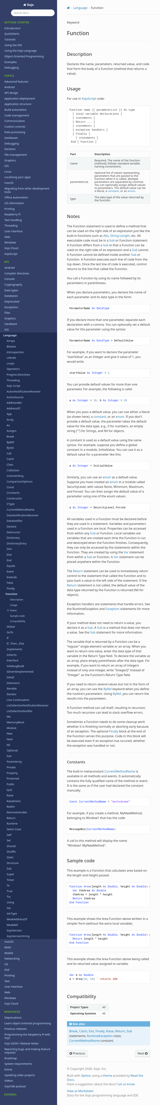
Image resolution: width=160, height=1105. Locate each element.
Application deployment (19, 61)
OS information (14, 165)
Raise (10, 758)
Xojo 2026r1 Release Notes (21, 1006)
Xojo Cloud (11, 210)
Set (9, 803)
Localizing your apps (17, 139)
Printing (9, 171)
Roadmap (10, 1021)
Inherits (12, 617)
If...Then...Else (15, 606)
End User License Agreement (22, 1094)
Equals (11, 528)
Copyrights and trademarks (21, 1088)
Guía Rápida (12, 1063)
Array (10, 382)
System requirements (18, 1026)
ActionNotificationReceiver (24, 354)
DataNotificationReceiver (23, 478)
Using (10, 865)
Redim (11, 769)
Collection (13, 433)
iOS (6, 128)
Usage (13, 567)
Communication (14, 83)
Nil (8, 707)
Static (10, 820)
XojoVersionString (18, 898)
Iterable (12, 651)
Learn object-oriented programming (27, 986)
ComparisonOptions (20, 444)
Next (10, 702)
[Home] (68, 7)
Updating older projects (19, 1037)
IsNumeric (13, 645)
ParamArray (14, 724)
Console (9, 241)
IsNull (10, 640)
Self (9, 797)
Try (9, 859)
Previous (77, 1053)
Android (9, 49)
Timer (10, 842)
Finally (11, 551)
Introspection (15, 315)
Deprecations (12, 980)
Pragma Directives (18, 337)
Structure (13, 825)
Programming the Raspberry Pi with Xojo (27, 998)
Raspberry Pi (12, 177)
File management (15, 117)
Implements (14, 612)
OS (6, 927)
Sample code (17, 578)
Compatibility (17, 583)
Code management (16, 78)
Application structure (17, 66)
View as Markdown (80, 1091)
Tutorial (9, 1074)
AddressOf (13, 371)
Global (11, 589)
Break (10, 399)
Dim (9, 511)
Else (9, 517)
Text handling (13, 182)
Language (9, 298)
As (8, 388)
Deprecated (11, 264)
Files (7, 275)
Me (9, 679)
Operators (13, 331)
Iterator (12, 657)
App (9, 376)
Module (11, 690)
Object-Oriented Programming (24, 19)
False (10, 545)
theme (107, 1075)
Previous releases (15, 991)
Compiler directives (16, 236)
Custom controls (14, 89)
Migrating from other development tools (26, 152)
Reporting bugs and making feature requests (27, 1013)
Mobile (8, 915)
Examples (10, 24)
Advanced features (16, 44)
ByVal (10, 410)
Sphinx (86, 1075)
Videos (8, 1043)
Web (7, 199)
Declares (9, 111)
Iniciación (10, 1068)
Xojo (30, 5)
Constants (13, 455)
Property (12, 735)
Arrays (11, 303)
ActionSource (15, 360)
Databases (11, 100)
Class (10, 427)
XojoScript (10, 216)
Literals (11, 320)
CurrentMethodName (20, 472)
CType (10, 466)
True (9, 853)
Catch (10, 421)
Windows (10, 205)
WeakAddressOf (17, 882)
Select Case (14, 792)
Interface (12, 623)
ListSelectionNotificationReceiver (28, 668)
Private (11, 730)
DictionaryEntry (16, 506)
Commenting (15, 438)
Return (11, 780)
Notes (12, 573)
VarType (12, 876)
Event (10, 534)
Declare (11, 489)
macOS (9, 145)
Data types (11, 253)
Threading (11, 188)
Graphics (10, 123)
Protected (13, 741)
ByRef (10, 405)
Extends (12, 540)
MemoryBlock (15, 685)
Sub (9, 831)
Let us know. (126, 1084)
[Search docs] (33, 12)
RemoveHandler (17, 775)
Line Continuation (18, 662)
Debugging (11, 30)
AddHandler (14, 365)
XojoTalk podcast (15, 1049)
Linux (7, 134)
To (8, 848)
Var (9, 870)
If (8, 600)
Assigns (11, 393)
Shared (11, 808)
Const (10, 450)
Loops (10, 326)
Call (9, 416)
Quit (9, 752)
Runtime (12, 786)
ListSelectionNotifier (20, 673)
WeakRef (12, 887)
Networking (11, 921)
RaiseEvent (14, 763)
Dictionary (13, 500)
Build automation (15, 72)
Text (7, 943)
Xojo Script (13, 348)
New (9, 696)
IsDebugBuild (15, 628)
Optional (12, 713)
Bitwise (11, 309)
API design (11, 55)
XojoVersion (14, 893)
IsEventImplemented (20, 634)
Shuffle (11, 814)
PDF (7, 932)
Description (16, 562)
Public (10, 747)
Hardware (10, 286)
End (9, 523)
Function (10, 556)
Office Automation (16, 160)
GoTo (10, 595)
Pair (9, 718)
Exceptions (11, 270)
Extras (8, 1032)
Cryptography (13, 247)
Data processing (14, 94)
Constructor (14, 461)
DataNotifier (14, 483)
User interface (13, 194)
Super (10, 837)
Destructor (13, 495)
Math (7, 910)
